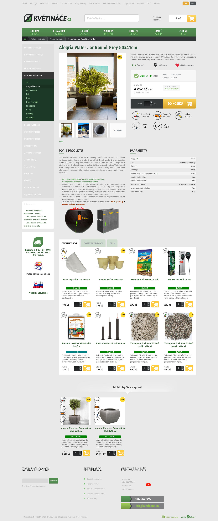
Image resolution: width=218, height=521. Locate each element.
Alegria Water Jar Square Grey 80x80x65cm (110, 429)
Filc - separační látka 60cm (76, 279)
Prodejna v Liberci (144, 3)
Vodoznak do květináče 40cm (110, 343)
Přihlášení (157, 17)
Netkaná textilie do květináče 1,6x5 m (76, 345)
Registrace (157, 20)
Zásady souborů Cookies (96, 489)
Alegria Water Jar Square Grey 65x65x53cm (76, 429)
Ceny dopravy (80, 3)
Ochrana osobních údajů (96, 494)
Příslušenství (69, 243)
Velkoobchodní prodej (112, 3)
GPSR (112, 243)
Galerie (54, 3)
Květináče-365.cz (127, 482)
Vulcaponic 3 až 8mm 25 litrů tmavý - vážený (178, 345)
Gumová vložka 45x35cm (110, 279)
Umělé (158, 33)
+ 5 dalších (118, 130)
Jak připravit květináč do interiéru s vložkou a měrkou (83, 179)
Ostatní (133, 33)
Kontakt (157, 3)
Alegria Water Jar (56, 39)
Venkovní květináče (38, 39)
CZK (185, 3)
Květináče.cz (127, 479)
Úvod (25, 3)
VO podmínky (92, 499)
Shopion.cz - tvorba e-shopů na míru (72, 517)
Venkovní (108, 33)
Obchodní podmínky (94, 479)
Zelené (183, 33)
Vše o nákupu (94, 3)
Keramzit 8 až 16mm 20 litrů (144, 279)
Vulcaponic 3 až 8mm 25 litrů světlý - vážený (144, 345)
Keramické (59, 33)
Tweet (61, 142)
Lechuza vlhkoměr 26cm (179, 279)
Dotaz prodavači (93, 243)
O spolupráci (129, 3)
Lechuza (34, 33)
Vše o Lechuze (66, 3)
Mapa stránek (28, 517)
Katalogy (33, 3)
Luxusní (84, 33)
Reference (44, 3)
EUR (193, 3)
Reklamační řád (92, 484)
